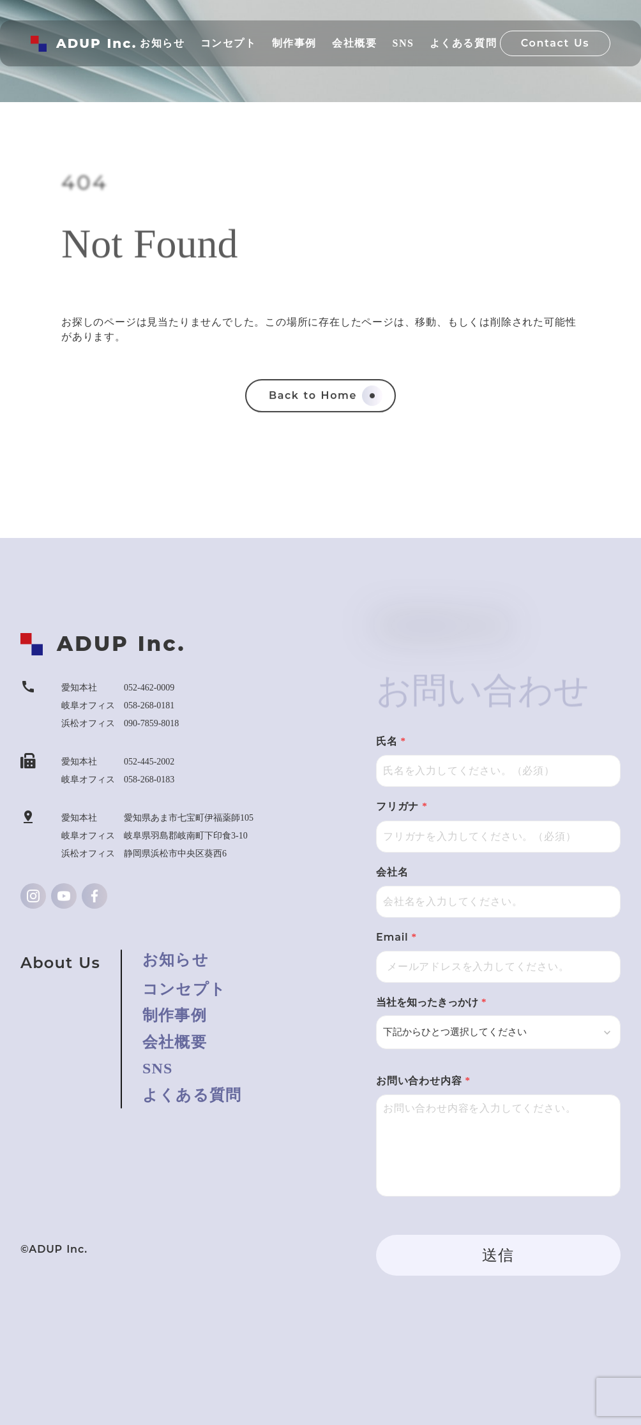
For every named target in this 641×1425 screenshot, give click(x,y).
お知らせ (175, 959)
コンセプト (184, 989)
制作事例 (174, 1015)
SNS (157, 1068)
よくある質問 (191, 1095)
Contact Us (555, 43)
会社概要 (174, 1042)
